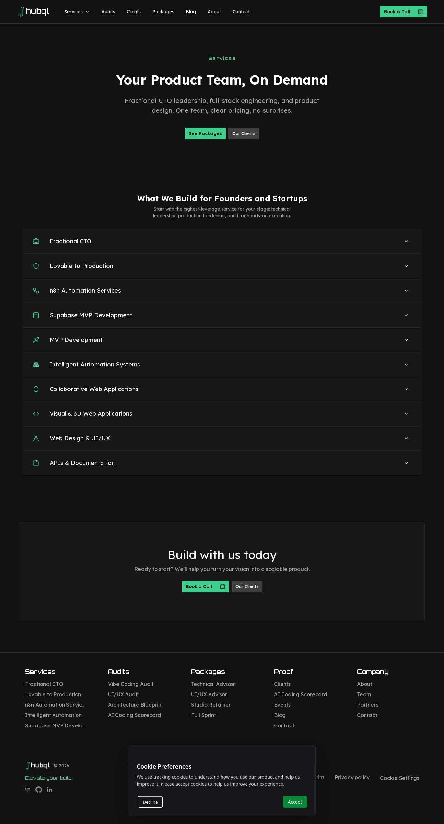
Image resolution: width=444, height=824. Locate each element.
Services (77, 12)
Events (282, 705)
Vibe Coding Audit (131, 684)
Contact (241, 12)
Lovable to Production (53, 694)
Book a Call (403, 12)
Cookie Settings (399, 778)
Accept (295, 802)
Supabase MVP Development (56, 725)
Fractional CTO (44, 684)
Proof (283, 671)
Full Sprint (203, 715)
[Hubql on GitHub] (38, 789)
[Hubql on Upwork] (27, 789)
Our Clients (243, 133)
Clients (134, 12)
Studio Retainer (211, 705)
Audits (108, 12)
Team (364, 694)
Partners (367, 705)
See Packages (205, 133)
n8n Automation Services (56, 705)
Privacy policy (352, 777)
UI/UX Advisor (209, 694)
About (214, 12)
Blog (191, 12)
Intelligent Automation (53, 715)
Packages (163, 12)
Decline (150, 802)
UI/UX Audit (123, 694)
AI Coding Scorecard (134, 715)
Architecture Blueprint (135, 705)
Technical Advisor (213, 684)
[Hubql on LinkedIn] (49, 789)
